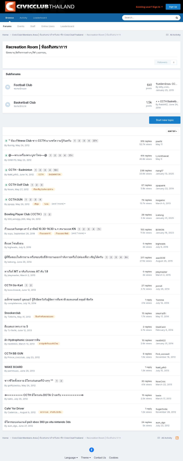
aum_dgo (12, 417)
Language (71, 448)
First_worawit (162, 346)
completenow (15, 295)
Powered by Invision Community (91, 456)
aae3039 (160, 251)
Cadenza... (13, 403)
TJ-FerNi (12, 322)
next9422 (13, 336)
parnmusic (13, 363)
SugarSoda (161, 400)
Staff (32, 26)
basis (158, 386)
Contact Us (100, 448)
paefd (159, 140)
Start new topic (165, 120)
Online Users (48, 26)
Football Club (25, 85)
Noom (11, 185)
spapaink (160, 182)
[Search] (139, 17)
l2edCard (160, 319)
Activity (23, 17)
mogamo (160, 196)
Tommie (160, 292)
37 (96, 140)
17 (71, 154)
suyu (10, 227)
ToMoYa (12, 309)
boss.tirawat (14, 282)
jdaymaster (13, 268)
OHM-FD (12, 158)
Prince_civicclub (16, 349)
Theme (86, 448)
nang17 (159, 168)
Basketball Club (26, 102)
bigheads (12, 241)
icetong (160, 210)
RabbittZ (163, 104)
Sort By (172, 131)
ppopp (11, 199)
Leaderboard (67, 26)
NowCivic (161, 373)
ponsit (159, 278)
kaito (10, 390)
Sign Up (173, 6)
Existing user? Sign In (149, 7)
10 (56, 168)
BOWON (160, 224)
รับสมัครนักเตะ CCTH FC (169, 83)
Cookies (113, 448)
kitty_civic (164, 87)
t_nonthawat (162, 154)
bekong (12, 255)
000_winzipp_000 (16, 213)
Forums (7, 26)
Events (21, 26)
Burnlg (11, 144)
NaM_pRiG (13, 172)
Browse (10, 19)
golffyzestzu (14, 376)
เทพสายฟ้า (161, 305)
